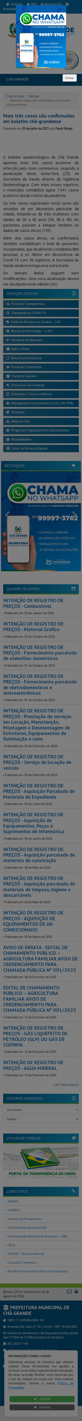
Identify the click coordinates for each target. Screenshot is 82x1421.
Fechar (69, 78)
